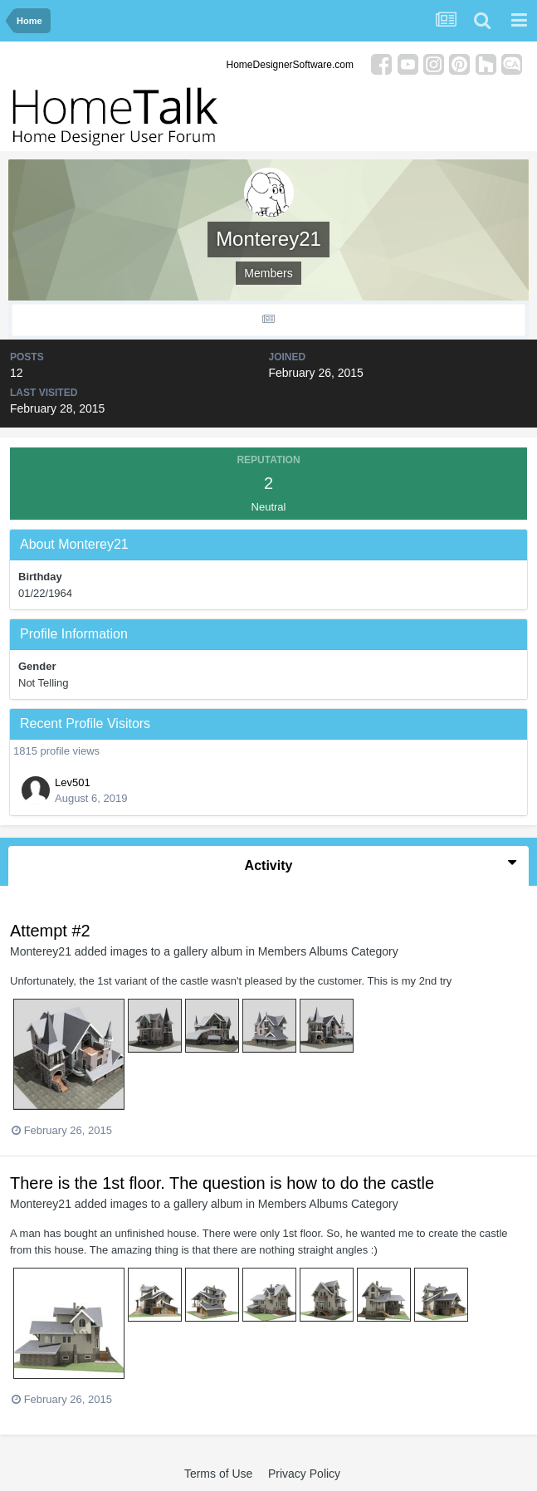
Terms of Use (218, 1473)
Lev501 (72, 782)
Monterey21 (40, 951)
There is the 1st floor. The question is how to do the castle (222, 1183)
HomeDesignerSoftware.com (290, 65)
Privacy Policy (304, 1473)
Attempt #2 (50, 930)
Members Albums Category (328, 951)
